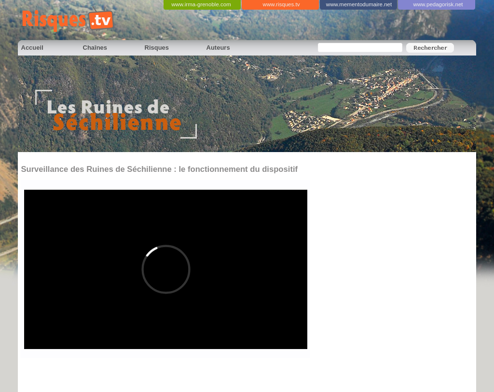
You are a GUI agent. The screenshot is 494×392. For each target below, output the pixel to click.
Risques (157, 47)
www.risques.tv (281, 4)
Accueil (32, 47)
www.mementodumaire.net (359, 4)
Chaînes (95, 47)
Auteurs (218, 47)
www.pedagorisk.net (438, 4)
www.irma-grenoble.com (201, 4)
